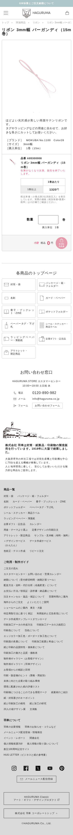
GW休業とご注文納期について (36, 3)
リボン (36, 22)
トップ (5, 22)
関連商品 (21, 22)
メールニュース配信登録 (36, 779)
